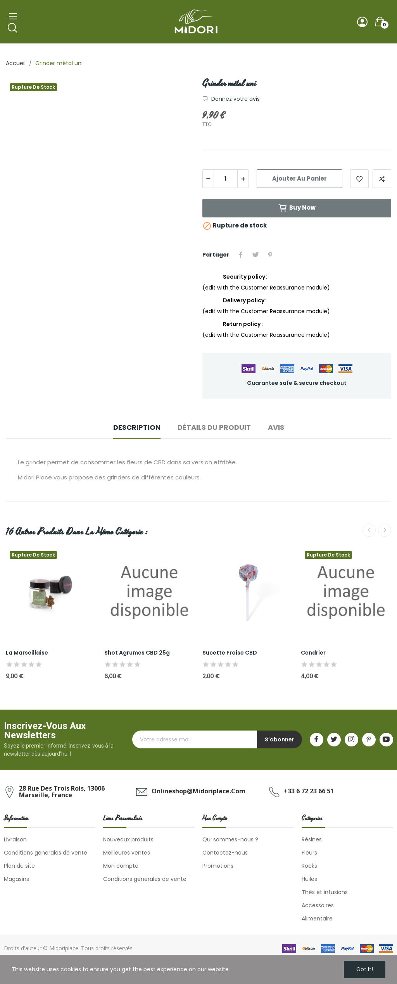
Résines (312, 839)
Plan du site (19, 866)
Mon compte (120, 866)
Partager (240, 254)
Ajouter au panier (299, 178)
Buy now (297, 208)
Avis (276, 427)
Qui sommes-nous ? (230, 839)
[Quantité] (225, 178)
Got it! (364, 969)
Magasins (16, 879)
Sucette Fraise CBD (229, 653)
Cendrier (313, 653)
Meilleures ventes (126, 852)
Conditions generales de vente (45, 852)
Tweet (255, 254)
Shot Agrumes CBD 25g (137, 653)
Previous (369, 530)
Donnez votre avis (235, 99)
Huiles (309, 879)
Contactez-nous (225, 852)
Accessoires (318, 905)
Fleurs (309, 852)
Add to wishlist (359, 179)
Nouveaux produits (128, 839)
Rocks (309, 866)
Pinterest (270, 254)
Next (384, 530)
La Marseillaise (27, 653)
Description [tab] (137, 427)
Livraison (15, 839)
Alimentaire (317, 918)
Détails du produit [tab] (214, 427)
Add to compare (382, 179)
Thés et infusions (325, 892)
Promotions (217, 866)
